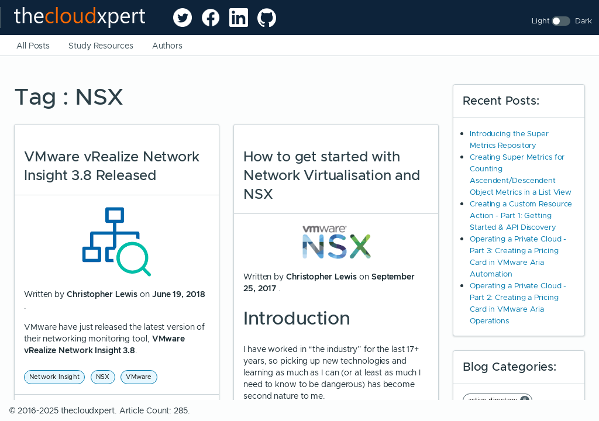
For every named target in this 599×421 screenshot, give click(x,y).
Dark (583, 21)
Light (541, 21)
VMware (139, 376)
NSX (103, 376)
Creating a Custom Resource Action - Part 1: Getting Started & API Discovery (521, 215)
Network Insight (54, 376)
